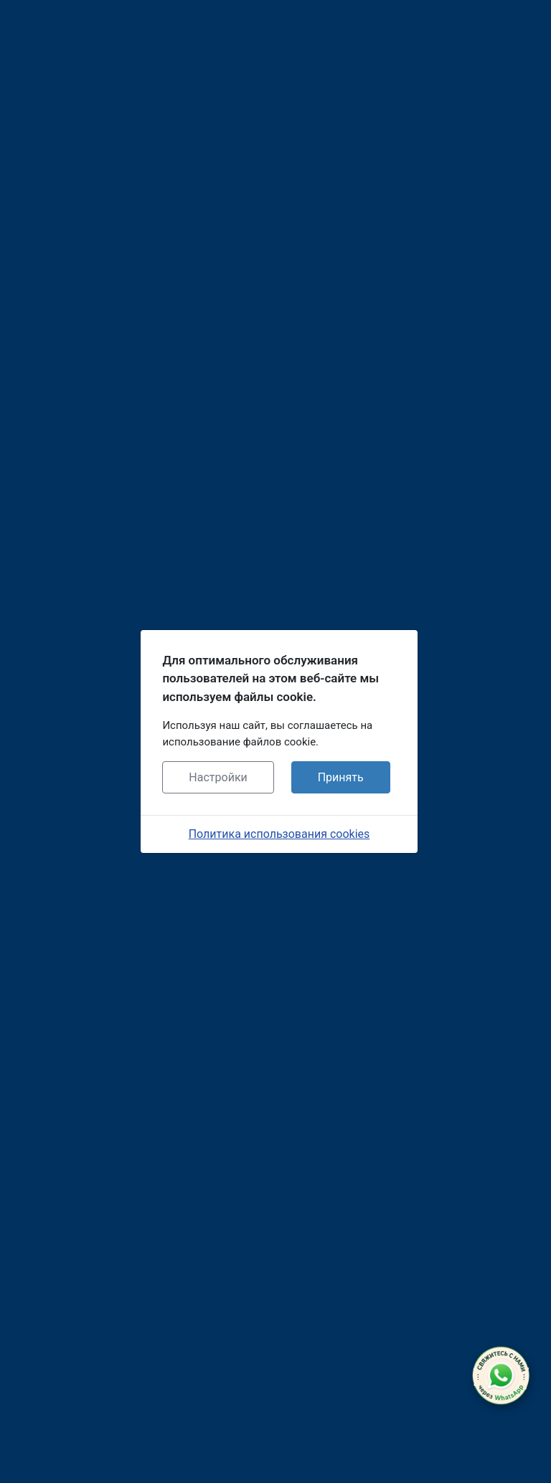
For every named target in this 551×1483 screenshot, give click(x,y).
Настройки (218, 777)
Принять (341, 777)
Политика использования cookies (279, 834)
